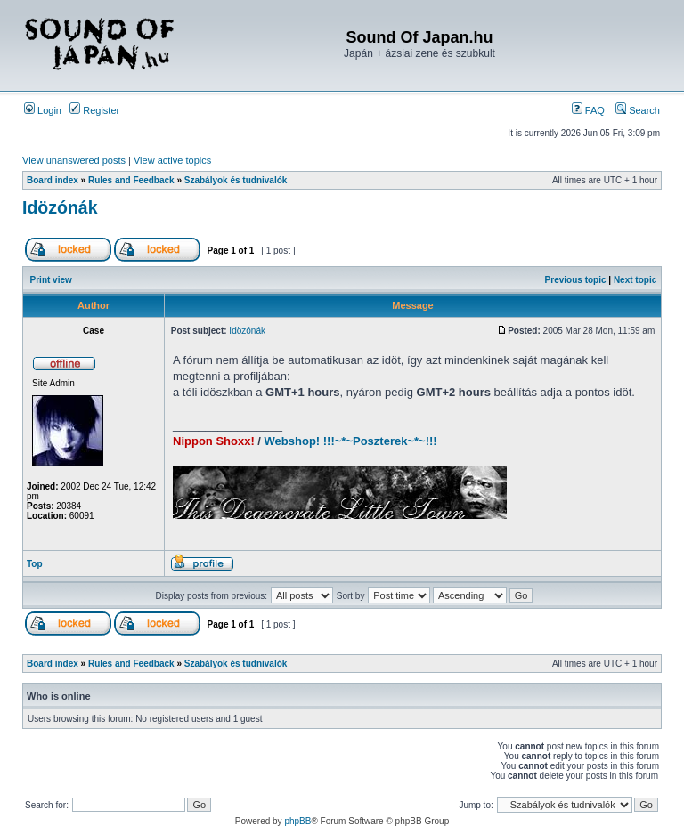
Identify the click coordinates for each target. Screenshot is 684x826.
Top (35, 564)
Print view (51, 280)
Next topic (635, 280)
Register (94, 110)
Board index (52, 180)
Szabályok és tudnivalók (236, 180)
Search (637, 110)
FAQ (588, 110)
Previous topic (576, 280)
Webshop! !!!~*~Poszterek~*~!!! (351, 441)
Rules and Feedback (131, 180)
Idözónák (60, 207)
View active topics (172, 160)
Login (42, 110)
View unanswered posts (74, 160)
